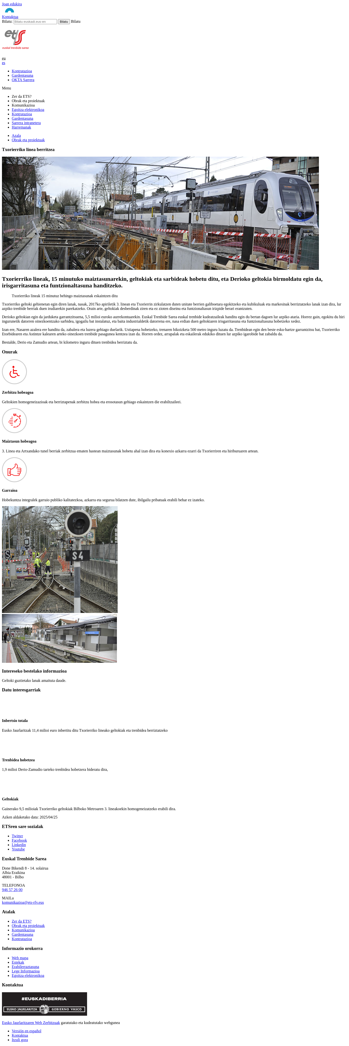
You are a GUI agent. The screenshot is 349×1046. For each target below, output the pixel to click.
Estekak (18, 962)
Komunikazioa (23, 930)
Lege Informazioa (26, 971)
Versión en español (26, 1031)
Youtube (18, 849)
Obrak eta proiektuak (28, 140)
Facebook (19, 840)
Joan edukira (12, 4)
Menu (6, 88)
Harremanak (21, 127)
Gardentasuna (22, 118)
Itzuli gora (20, 1040)
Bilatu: (7, 21)
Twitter (17, 836)
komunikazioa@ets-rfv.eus (23, 902)
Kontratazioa (22, 114)
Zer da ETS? (22, 921)
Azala (16, 135)
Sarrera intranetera (26, 123)
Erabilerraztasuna (25, 967)
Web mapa (20, 958)
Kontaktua (10, 17)
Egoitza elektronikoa (28, 110)
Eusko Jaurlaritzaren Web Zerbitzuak (31, 1023)
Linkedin (19, 845)
